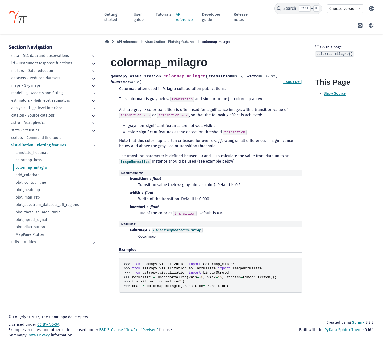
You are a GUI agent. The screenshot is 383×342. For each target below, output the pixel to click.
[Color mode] (371, 8)
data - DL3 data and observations (40, 55)
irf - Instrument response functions (41, 63)
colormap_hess (28, 160)
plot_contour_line (30, 182)
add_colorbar (27, 175)
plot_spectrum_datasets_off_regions (47, 205)
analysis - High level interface (36, 108)
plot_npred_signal (31, 219)
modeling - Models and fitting (37, 93)
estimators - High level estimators (40, 100)
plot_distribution (30, 227)
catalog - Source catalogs (33, 115)
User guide (139, 17)
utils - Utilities (23, 242)
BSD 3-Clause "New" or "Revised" (128, 329)
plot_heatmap (27, 190)
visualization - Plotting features (38, 145)
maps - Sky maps (25, 85)
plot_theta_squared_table (37, 212)
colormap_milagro (31, 167)
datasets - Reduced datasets (35, 78)
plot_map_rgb (27, 197)
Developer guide (211, 17)
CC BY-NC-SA (48, 324)
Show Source (335, 93)
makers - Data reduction (32, 70)
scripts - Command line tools (36, 137)
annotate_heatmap (31, 152)
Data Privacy (39, 335)
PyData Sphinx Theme (344, 329)
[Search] (298, 8)
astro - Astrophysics (28, 123)
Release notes (241, 17)
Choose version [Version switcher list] (343, 8)
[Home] (107, 41)
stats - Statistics (25, 130)
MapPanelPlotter (29, 234)
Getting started (110, 17)
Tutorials (163, 14)
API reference (184, 17)
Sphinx (358, 322)
